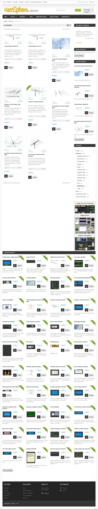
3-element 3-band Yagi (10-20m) (83, 66)
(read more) (87, 37)
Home (5, 17)
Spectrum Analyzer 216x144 (34, 407)
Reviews (27, 2)
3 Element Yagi (81, 172)
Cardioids (79, 180)
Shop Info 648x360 (7, 300)
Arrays (78, 188)
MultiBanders (18, 21)
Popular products (81, 62)
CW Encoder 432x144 (56, 321)
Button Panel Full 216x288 (9, 341)
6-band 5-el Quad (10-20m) (35, 101)
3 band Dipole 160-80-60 (11, 46)
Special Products (81, 49)
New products (7, 493)
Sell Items (25, 498)
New (4, 2)
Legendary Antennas (82, 156)
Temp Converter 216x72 (33, 321)
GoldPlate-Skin (54, 341)
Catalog (5, 21)
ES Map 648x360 (31, 277)
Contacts (45, 2)
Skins (31, 17)
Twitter (64, 490)
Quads (78, 167)
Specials (21, 2)
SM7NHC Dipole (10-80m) (33, 366)
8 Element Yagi (81, 177)
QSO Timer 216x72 (7, 428)
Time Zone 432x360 (79, 257)
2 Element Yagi (81, 169)
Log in (24, 488)
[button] (78, 10)
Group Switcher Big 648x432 (82, 277)
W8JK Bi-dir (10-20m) (32, 387)
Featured (9, 2)
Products (9, 253)
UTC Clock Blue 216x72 (9, 449)
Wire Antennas (81, 159)
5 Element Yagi (81, 175)
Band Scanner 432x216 (80, 341)
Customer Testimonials (36, 2)
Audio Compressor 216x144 (82, 449)
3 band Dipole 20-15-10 (34, 46)
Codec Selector (30, 257)
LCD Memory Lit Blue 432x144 (82, 407)
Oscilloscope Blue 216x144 (58, 387)
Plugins (13, 17)
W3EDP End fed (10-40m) (57, 257)
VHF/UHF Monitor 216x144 (57, 366)
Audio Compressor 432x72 (57, 449)
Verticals (79, 164)
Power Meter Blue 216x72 (33, 428)
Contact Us (44, 484)
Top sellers (15, 2)
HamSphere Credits (41, 17)
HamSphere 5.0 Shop (9, 503)
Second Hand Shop (81, 196)
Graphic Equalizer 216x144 (58, 428)
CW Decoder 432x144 (8, 321)
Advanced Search (27, 490)
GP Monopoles (81, 161)
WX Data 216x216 (55, 277)
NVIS (78, 183)
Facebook (65, 488)
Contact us (46, 493)
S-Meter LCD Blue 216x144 (81, 300)
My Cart (88, 10)
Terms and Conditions (28, 493)
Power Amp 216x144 (8, 366)
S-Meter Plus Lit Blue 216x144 (11, 257)
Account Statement (27, 495)
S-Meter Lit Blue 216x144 (81, 428)
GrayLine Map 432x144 (9, 277)
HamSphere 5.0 (66, 17)
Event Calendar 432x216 (81, 366)
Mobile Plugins (54, 17)
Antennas (22, 17)
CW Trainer (29, 341)
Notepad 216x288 (31, 449)
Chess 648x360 (54, 407)
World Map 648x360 (79, 321)
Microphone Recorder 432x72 (10, 387)
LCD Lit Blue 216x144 (80, 387)
